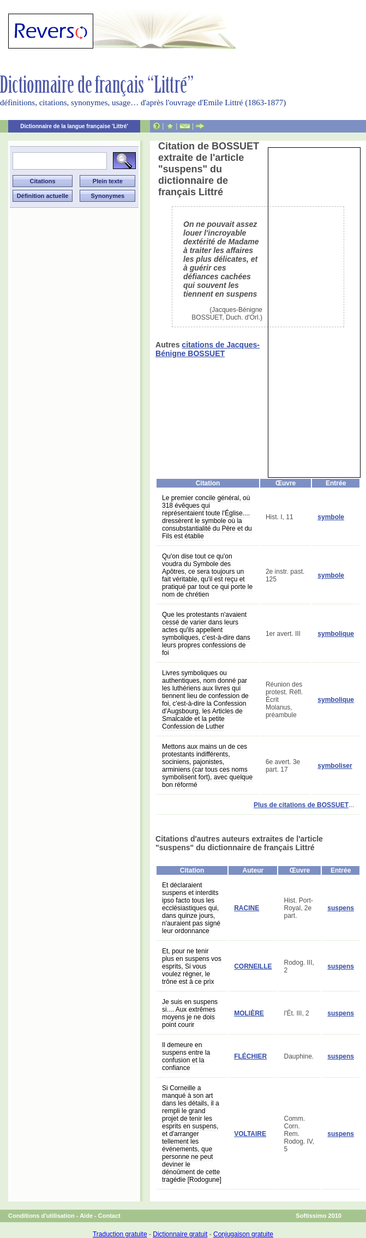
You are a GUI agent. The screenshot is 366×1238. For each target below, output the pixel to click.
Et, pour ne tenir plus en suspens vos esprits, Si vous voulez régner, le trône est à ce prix (191, 966)
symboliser (334, 766)
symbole (330, 517)
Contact (109, 1215)
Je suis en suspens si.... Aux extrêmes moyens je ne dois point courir (190, 1013)
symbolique (335, 634)
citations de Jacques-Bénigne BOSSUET (207, 349)
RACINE (246, 908)
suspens (340, 908)
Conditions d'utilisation (41, 1215)
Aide (86, 1215)
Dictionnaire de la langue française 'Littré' (74, 126)
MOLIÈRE (249, 1013)
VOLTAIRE (250, 1134)
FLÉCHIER (250, 1056)
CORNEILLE (253, 966)
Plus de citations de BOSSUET (301, 805)
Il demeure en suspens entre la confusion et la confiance (186, 1056)
